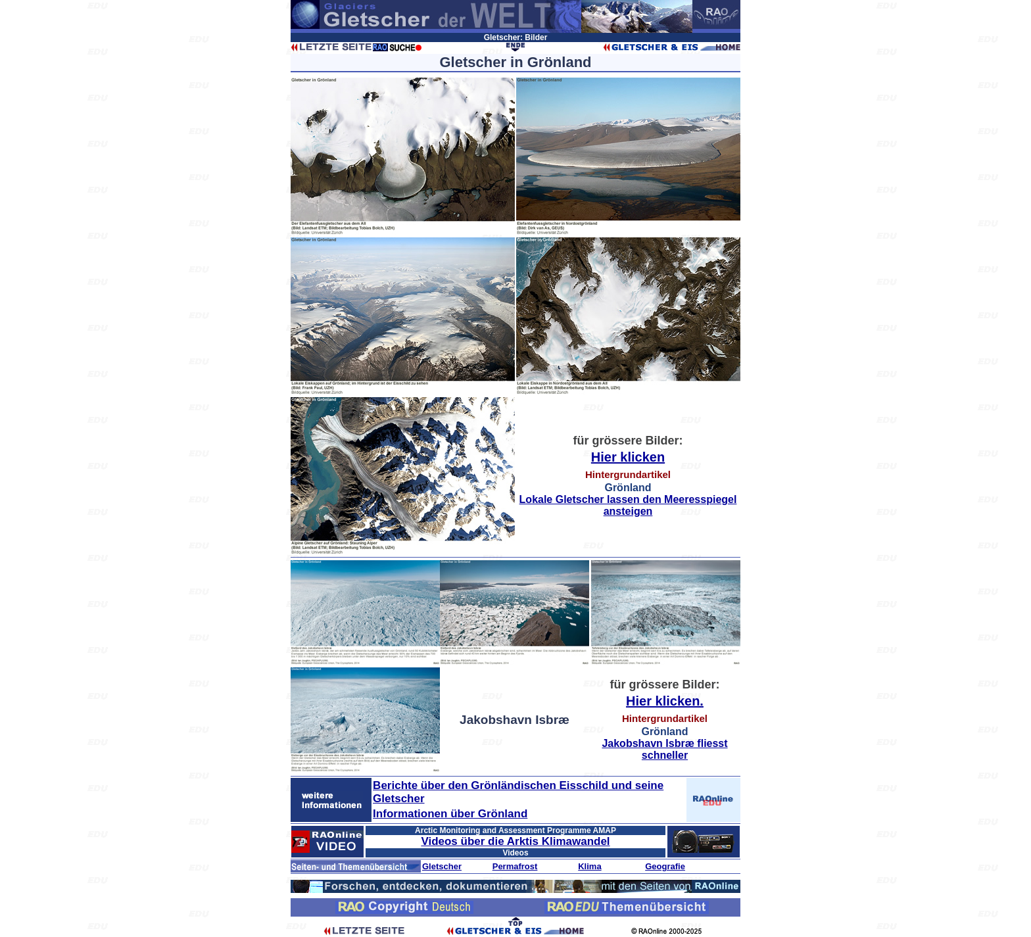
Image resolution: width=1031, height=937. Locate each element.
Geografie (665, 866)
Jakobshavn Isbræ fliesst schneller (664, 749)
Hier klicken (628, 457)
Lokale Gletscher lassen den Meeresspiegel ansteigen (628, 505)
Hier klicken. (665, 701)
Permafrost (515, 866)
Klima (589, 866)
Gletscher (442, 866)
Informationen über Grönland (450, 813)
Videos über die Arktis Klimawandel (515, 841)
